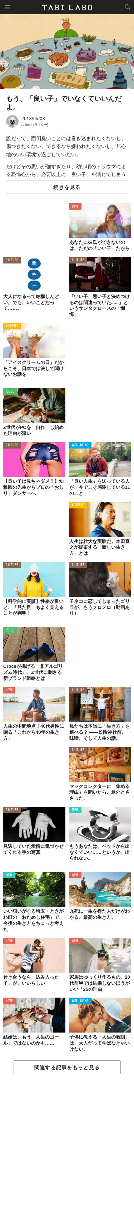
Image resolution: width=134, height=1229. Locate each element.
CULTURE (12, 260)
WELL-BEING (80, 445)
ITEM (75, 810)
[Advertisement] (67, 1152)
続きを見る (66, 187)
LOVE (75, 207)
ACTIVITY (12, 326)
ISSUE (10, 392)
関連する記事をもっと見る (67, 1067)
